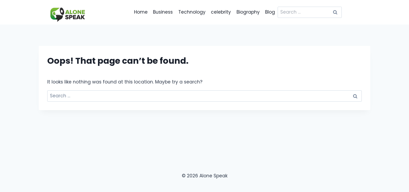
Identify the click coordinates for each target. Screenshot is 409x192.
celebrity (221, 12)
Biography (248, 12)
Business (163, 12)
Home (141, 12)
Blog (270, 12)
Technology (192, 12)
